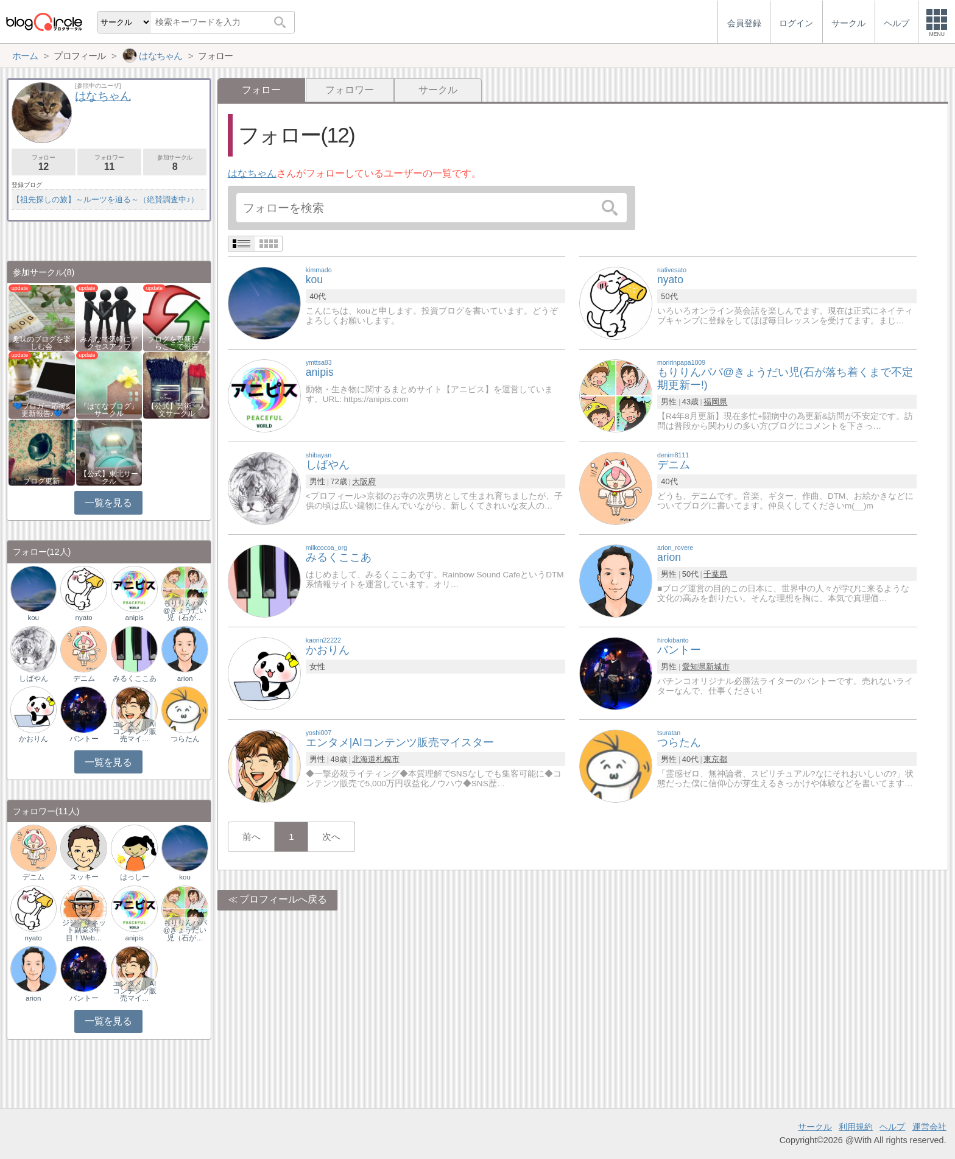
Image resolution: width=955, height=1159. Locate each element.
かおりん (33, 738)
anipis (134, 617)
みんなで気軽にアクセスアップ (109, 343)
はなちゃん (252, 173)
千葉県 (715, 574)
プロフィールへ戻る (283, 899)
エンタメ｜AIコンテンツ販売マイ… (135, 731)
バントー (84, 738)
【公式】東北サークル (109, 477)
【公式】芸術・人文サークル (176, 410)
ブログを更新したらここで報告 (176, 343)
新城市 (718, 666)
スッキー (84, 877)
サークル (437, 90)
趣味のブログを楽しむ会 (41, 343)
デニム (84, 678)
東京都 (715, 759)
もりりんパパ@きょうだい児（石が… (185, 610)
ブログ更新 (41, 481)
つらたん (185, 738)
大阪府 (364, 481)
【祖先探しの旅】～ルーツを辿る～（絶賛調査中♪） (105, 199)
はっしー (134, 877)
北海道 (364, 759)
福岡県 (715, 401)
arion (185, 678)
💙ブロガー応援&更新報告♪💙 (42, 410)
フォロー (44, 163)
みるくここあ (135, 678)
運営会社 (929, 1127)
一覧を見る (108, 503)
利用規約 (856, 1127)
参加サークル (175, 163)
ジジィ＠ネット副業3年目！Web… (84, 930)
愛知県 (694, 666)
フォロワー (349, 90)
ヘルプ (892, 1127)
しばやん (33, 678)
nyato (84, 617)
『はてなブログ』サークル (109, 410)
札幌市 (388, 759)
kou (33, 617)
